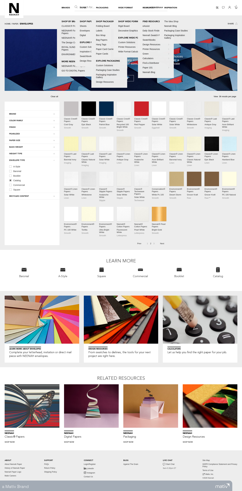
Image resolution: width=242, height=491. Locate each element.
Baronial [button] (24, 272)
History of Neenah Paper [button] (15, 468)
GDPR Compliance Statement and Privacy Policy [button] (219, 465)
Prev (139, 243)
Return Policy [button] (49, 468)
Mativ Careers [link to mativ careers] (10, 476)
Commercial (17, 185)
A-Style (14, 166)
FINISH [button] (12, 127)
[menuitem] (66, 7)
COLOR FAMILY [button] (16, 120)
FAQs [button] (46, 464)
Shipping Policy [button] (50, 472)
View (216, 96)
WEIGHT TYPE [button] (15, 154)
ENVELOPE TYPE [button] (17, 160)
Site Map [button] (206, 460)
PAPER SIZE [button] (14, 140)
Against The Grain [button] (130, 464)
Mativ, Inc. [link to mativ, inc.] (208, 474)
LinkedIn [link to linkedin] (89, 468)
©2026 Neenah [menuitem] (208, 478)
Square (14, 189)
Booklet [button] (179, 272)
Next (162, 243)
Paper (15, 24)
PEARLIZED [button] (14, 134)
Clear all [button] (54, 96)
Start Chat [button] (168, 464)
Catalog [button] (218, 272)
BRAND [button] (12, 114)
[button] (14, 9)
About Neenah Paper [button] (13, 464)
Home (7, 24)
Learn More (121, 78)
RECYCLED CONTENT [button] (19, 196)
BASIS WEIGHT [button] (16, 147)
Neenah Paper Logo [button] (13, 472)
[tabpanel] (121, 60)
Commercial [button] (140, 272)
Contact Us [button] (88, 477)
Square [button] (101, 272)
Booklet (15, 175)
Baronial (15, 171)
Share (232, 23)
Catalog (15, 180)
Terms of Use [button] (207, 470)
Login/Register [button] (90, 464)
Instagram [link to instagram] (89, 472)
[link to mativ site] (222, 486)
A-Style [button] (62, 272)
